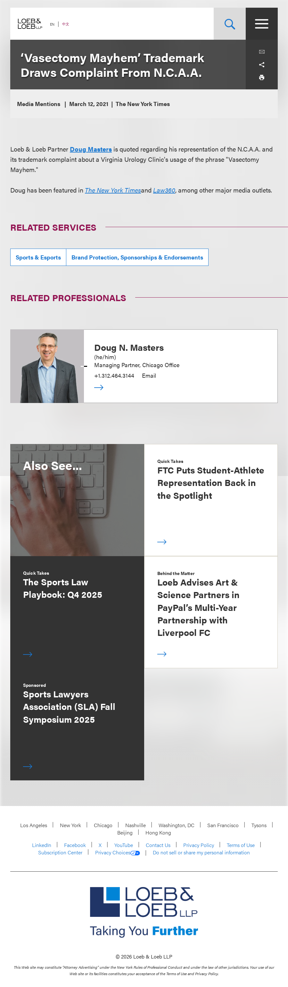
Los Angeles (33, 825)
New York (70, 825)
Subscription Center (60, 852)
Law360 (164, 189)
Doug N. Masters (129, 347)
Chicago (103, 825)
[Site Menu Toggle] (262, 24)
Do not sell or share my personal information (201, 852)
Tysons (259, 825)
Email (149, 375)
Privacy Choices (117, 852)
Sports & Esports (38, 257)
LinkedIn (41, 845)
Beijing (125, 832)
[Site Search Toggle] (230, 24)
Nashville (135, 825)
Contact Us (158, 845)
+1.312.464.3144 (114, 375)
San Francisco (223, 825)
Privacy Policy (198, 845)
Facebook (75, 845)
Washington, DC (176, 825)
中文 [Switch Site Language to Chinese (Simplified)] (65, 23)
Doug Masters (91, 148)
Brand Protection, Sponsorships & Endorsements (137, 257)
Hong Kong (158, 832)
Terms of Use (241, 845)
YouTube (123, 845)
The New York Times (113, 189)
